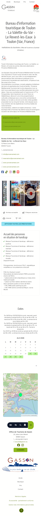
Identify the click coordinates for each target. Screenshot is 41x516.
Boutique (17, 2)
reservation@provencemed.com (15, 122)
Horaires (20, 450)
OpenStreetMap (27, 415)
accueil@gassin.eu (20, 441)
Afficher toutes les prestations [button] (18, 224)
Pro (24, 2)
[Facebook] (18, 445)
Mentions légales (20, 496)
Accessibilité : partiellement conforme (21, 500)
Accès (8, 2)
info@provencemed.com (11, 154)
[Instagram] (23, 445)
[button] (36, 365)
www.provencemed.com (13, 126)
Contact (32, 2)
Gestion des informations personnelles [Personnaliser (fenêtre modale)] (21, 505)
